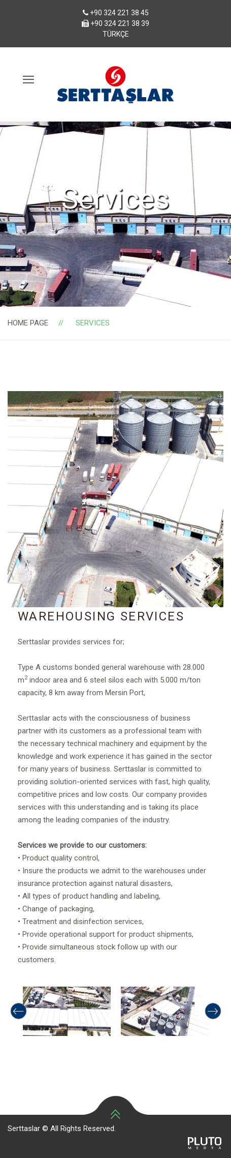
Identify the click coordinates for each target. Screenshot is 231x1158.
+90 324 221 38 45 (119, 13)
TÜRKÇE (116, 34)
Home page (28, 323)
